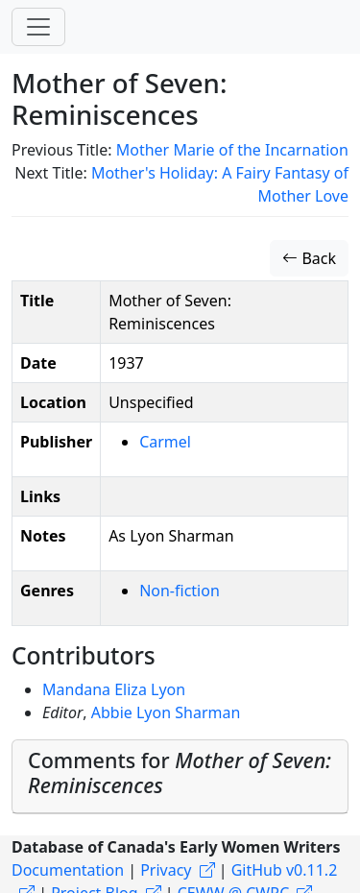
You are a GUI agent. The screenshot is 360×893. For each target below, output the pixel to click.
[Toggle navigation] (38, 27)
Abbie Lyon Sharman (166, 712)
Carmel (165, 441)
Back (309, 258)
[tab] (180, 777)
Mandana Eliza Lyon (113, 689)
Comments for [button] (179, 772)
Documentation (68, 870)
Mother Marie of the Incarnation (232, 149)
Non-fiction (179, 590)
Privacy (165, 870)
